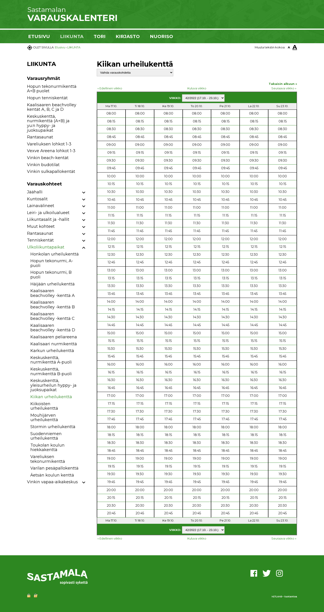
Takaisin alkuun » (283, 84)
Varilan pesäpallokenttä (54, 468)
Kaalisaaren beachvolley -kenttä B (52, 304)
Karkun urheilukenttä (52, 350)
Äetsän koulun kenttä (52, 475)
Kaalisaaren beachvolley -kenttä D (52, 328)
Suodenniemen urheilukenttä (46, 436)
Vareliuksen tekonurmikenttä (47, 459)
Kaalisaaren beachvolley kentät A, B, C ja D (51, 107)
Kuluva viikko (196, 88)
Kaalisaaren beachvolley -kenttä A (52, 293)
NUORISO (161, 36)
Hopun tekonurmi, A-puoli (51, 263)
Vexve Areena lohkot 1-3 (51, 150)
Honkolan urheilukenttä (54, 254)
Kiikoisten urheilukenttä (44, 406)
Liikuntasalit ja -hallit (48, 219)
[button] (84, 193)
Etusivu (60, 47)
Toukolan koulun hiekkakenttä (47, 447)
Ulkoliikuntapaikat (45, 247)
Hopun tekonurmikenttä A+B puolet (51, 89)
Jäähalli (35, 192)
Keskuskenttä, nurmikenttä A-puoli (51, 360)
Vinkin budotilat (43, 164)
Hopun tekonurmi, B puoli (51, 275)
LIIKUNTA (71, 36)
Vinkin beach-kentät (48, 157)
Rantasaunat (40, 137)
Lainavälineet (40, 205)
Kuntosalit (37, 198)
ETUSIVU (39, 36)
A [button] (289, 47)
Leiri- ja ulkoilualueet (48, 212)
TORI (100, 36)
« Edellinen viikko (109, 88)
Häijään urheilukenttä (52, 284)
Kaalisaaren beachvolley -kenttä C (52, 316)
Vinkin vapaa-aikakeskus (52, 481)
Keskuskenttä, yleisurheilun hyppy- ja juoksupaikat (53, 385)
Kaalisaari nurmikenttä (53, 343)
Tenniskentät (40, 240)
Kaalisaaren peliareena (53, 336)
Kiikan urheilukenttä (51, 396)
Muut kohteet (41, 226)
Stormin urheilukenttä (52, 426)
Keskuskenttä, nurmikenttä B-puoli (51, 371)
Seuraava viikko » (283, 88)
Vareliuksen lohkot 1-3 (49, 144)
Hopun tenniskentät (47, 97)
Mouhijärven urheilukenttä (44, 417)
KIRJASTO (128, 36)
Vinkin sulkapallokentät (51, 171)
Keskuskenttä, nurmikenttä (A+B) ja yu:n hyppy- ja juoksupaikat (48, 123)
